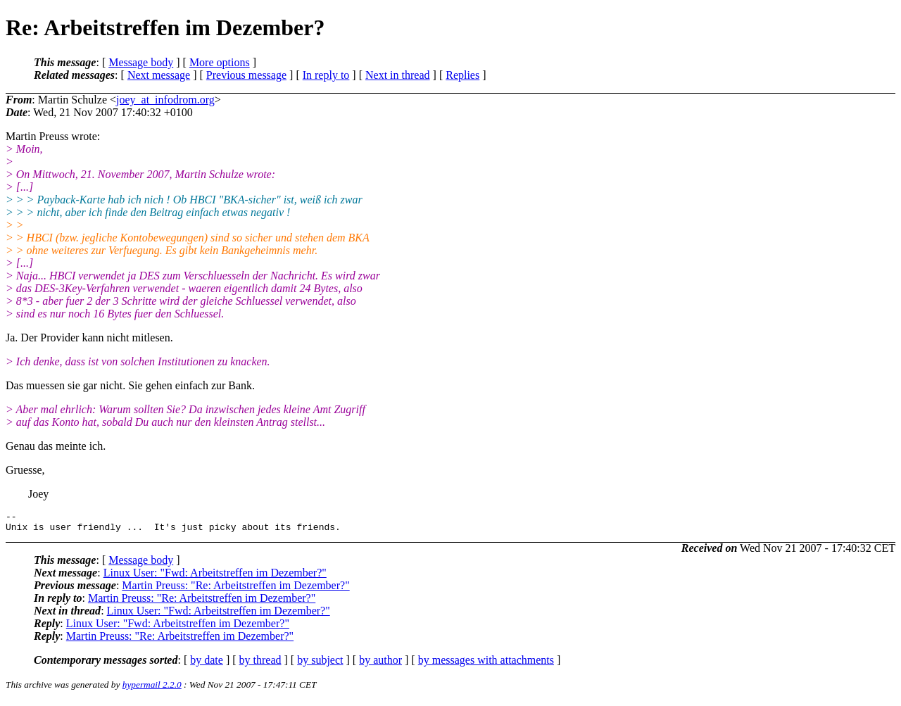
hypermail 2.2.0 (152, 688)
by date (206, 664)
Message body (140, 62)
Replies (462, 75)
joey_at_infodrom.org (165, 100)
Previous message (246, 75)
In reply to (326, 75)
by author (380, 664)
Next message (158, 75)
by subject (320, 664)
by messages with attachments (486, 664)
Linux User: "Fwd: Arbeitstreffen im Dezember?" (215, 577)
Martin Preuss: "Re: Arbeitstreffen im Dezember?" (235, 589)
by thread (260, 664)
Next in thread (397, 75)
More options (219, 62)
